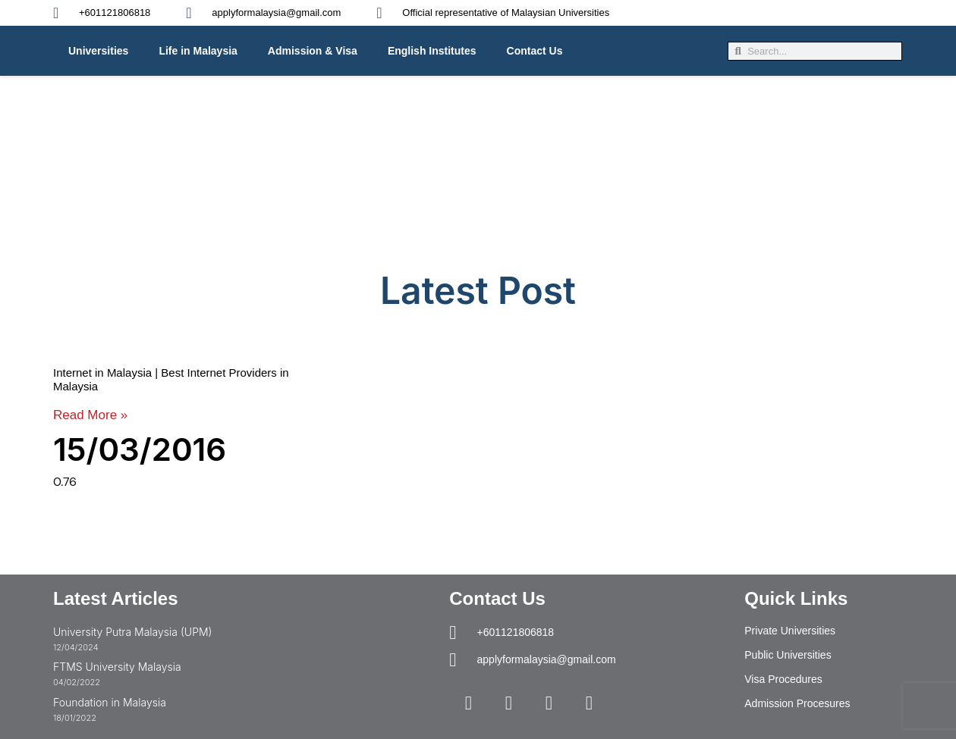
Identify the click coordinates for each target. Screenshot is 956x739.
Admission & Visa (312, 51)
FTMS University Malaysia (117, 666)
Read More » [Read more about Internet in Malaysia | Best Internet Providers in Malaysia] (90, 415)
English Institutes (432, 51)
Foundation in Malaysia (109, 702)
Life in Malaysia (198, 51)
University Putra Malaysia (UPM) (132, 631)
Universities (98, 51)
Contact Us (535, 51)
